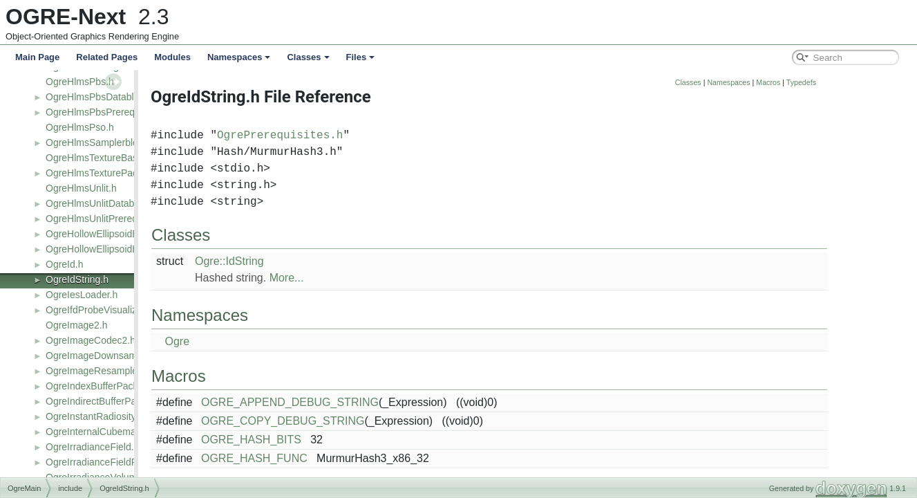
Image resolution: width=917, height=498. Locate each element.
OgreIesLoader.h (81, 294)
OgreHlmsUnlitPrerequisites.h (109, 218)
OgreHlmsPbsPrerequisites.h (108, 112)
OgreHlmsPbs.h (80, 81)
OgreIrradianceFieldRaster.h (106, 462)
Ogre (263, 341)
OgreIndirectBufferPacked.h (105, 401)
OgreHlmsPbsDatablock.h (101, 96)
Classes (308, 57)
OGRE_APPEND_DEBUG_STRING (376, 402)
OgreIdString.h (77, 279)
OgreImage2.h (77, 325)
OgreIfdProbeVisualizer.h (99, 309)
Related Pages (107, 57)
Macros (854, 82)
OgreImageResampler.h (97, 370)
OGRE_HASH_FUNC (340, 458)
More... (373, 278)
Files (360, 57)
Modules (172, 57)
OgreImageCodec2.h (90, 340)
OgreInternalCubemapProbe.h (111, 431)
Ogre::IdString (315, 261)
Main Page (37, 57)
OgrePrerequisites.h (366, 135)
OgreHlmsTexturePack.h (98, 172)
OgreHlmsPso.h (80, 127)
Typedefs (887, 82)
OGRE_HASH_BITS (337, 439)
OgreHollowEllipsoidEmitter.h (108, 233)
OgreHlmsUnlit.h (81, 188)
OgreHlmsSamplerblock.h (101, 142)
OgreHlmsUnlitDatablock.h (103, 203)
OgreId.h (64, 264)
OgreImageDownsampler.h (103, 355)
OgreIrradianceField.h (92, 446)
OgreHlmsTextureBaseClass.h (111, 157)
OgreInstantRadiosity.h (94, 416)
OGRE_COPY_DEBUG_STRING (369, 421)
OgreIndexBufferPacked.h (101, 385)
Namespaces (239, 57)
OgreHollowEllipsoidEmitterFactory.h (124, 249)
